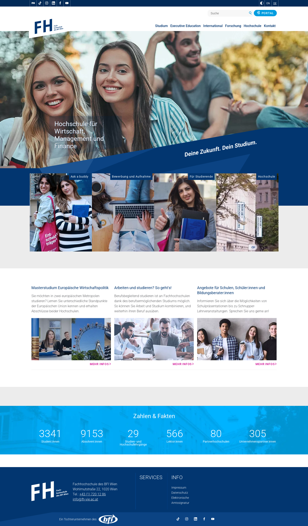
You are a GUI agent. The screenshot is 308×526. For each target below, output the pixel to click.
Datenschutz (179, 492)
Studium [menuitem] (161, 26)
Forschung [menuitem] (233, 26)
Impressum (178, 487)
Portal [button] (265, 13)
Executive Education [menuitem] (185, 26)
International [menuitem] (213, 26)
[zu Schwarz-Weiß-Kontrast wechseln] (262, 3)
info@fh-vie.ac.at (85, 499)
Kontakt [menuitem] (270, 26)
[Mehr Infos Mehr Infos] (71, 342)
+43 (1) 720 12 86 (92, 494)
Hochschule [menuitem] (252, 26)
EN (268, 3)
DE (275, 3)
